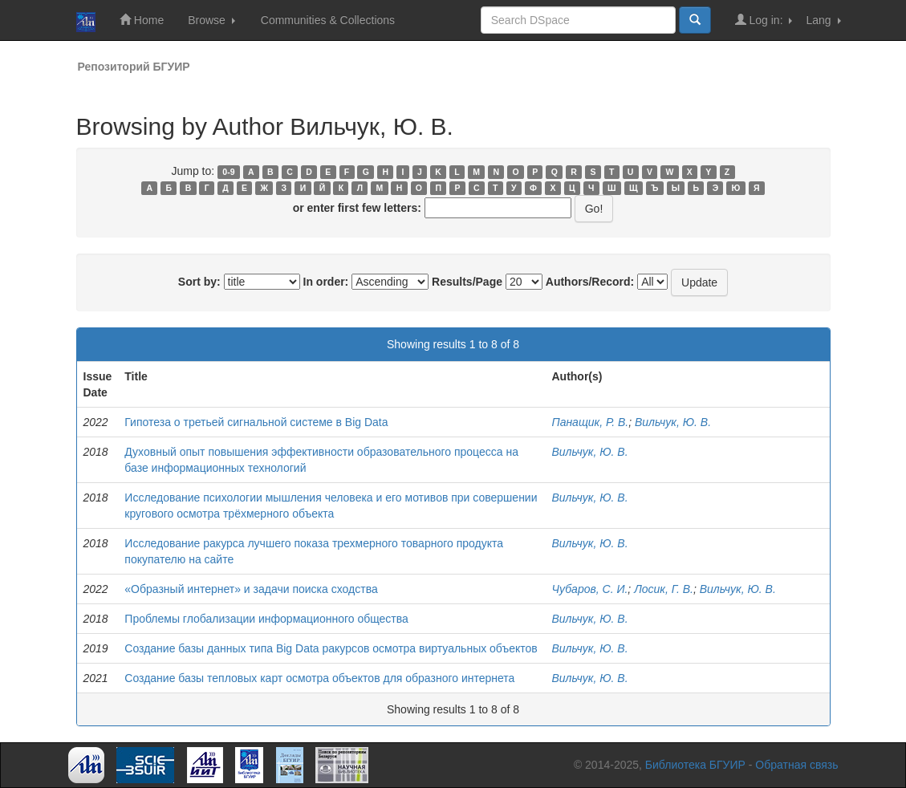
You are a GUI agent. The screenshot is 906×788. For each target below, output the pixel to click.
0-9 (228, 172)
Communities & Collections (328, 20)
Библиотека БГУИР (695, 764)
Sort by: (199, 281)
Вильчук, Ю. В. (673, 422)
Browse (211, 20)
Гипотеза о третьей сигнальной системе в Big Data (256, 422)
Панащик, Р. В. (589, 422)
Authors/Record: (590, 281)
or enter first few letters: (357, 207)
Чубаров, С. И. (589, 589)
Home (142, 19)
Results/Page (467, 281)
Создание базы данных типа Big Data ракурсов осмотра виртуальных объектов (330, 648)
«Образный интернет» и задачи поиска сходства (250, 589)
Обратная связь (796, 764)
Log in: (764, 19)
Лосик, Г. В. (663, 589)
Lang (823, 20)
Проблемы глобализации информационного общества (266, 618)
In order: (326, 281)
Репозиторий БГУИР (134, 66)
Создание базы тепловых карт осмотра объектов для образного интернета (319, 678)
